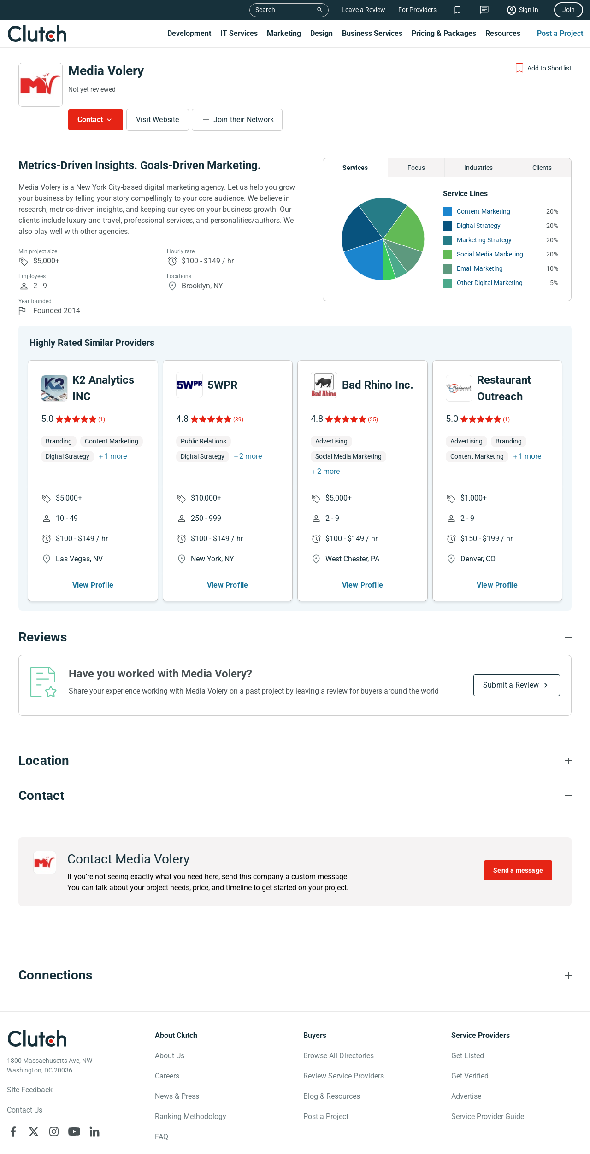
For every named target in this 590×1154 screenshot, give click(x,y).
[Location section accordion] (295, 760)
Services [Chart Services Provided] (355, 167)
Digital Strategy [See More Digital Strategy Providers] (479, 225)
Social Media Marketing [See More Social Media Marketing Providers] (490, 254)
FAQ (161, 1136)
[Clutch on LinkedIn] (94, 1131)
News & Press (177, 1096)
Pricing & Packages (444, 33)
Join (568, 9)
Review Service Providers (343, 1076)
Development (189, 33)
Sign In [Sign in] (528, 9)
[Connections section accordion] (295, 975)
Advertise (466, 1096)
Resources (502, 33)
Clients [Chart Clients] (542, 167)
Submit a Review (511, 685)
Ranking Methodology (190, 1116)
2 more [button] (250, 456)
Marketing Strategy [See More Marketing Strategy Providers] (484, 240)
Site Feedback (30, 1089)
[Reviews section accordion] (295, 637)
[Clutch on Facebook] (13, 1131)
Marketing (284, 33)
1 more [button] (115, 456)
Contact (90, 119)
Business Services (372, 33)
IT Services (239, 33)
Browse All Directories (338, 1055)
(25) (373, 419)
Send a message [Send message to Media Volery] (518, 870)
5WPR (222, 385)
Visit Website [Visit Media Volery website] (157, 119)
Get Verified (470, 1076)
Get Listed (467, 1055)
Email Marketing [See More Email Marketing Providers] (480, 268)
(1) (101, 419)
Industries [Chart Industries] (478, 167)
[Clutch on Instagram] (53, 1131)
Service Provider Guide (487, 1116)
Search (265, 9)
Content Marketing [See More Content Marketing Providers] (483, 211)
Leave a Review (363, 9)
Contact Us (24, 1110)
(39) (238, 419)
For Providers (417, 9)
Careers (167, 1076)
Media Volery (106, 70)
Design (321, 33)
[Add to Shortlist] (543, 68)
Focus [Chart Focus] (416, 167)
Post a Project (560, 33)
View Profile (92, 585)
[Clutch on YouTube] (74, 1131)
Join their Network (243, 119)
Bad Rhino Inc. (377, 385)
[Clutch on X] (33, 1131)
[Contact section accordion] (295, 795)
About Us (169, 1055)
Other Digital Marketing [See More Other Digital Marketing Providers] (490, 282)
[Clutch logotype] (37, 1038)
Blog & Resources (331, 1096)
